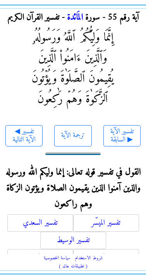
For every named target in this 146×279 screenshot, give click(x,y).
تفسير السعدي (40, 223)
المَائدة (75, 17)
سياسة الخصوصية (57, 258)
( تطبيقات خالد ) (73, 266)
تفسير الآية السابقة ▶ (122, 136)
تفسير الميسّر (105, 223)
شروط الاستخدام (89, 258)
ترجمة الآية (73, 135)
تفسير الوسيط (73, 240)
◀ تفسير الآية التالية (24, 136)
